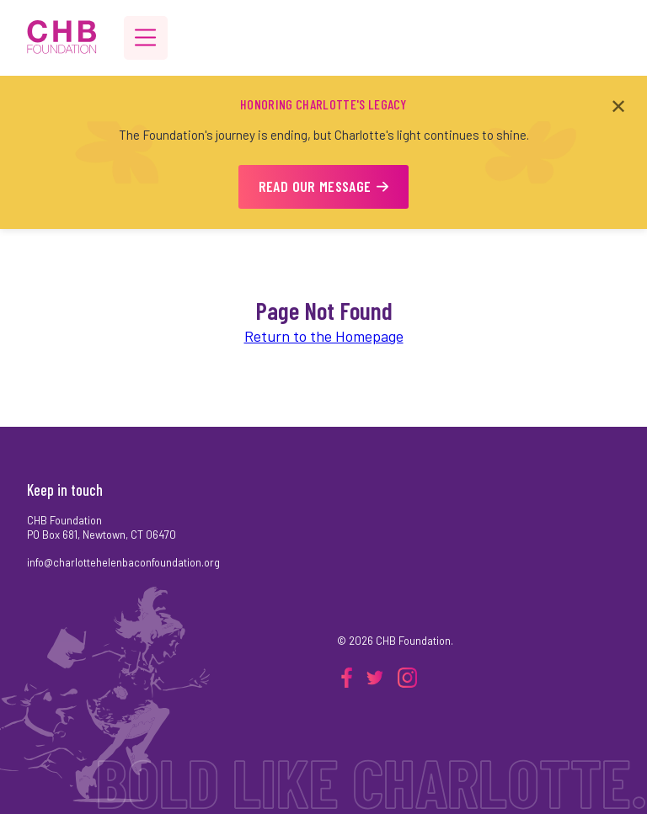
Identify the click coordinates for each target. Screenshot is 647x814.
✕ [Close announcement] (618, 105)
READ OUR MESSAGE (324, 186)
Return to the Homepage (324, 336)
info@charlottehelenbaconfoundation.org (123, 562)
